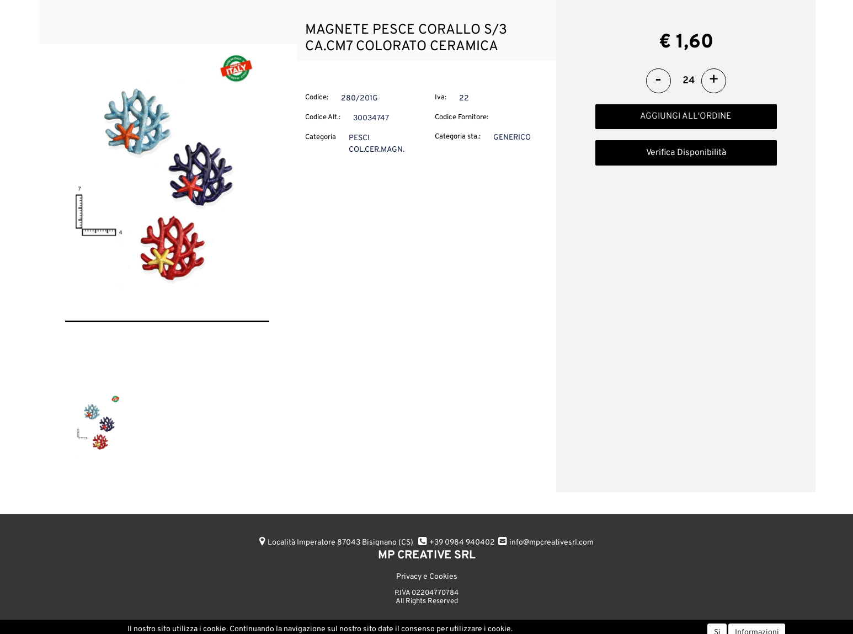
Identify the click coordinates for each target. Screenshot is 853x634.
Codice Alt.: (322, 117)
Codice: (316, 97)
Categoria (320, 137)
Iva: (440, 97)
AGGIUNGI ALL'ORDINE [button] (686, 116)
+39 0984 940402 (462, 542)
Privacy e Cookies (426, 577)
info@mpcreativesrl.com (551, 542)
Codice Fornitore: (461, 117)
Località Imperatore (340, 542)
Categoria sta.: (458, 136)
